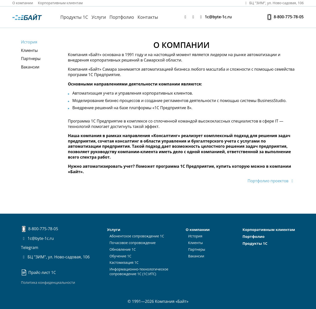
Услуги (99, 17)
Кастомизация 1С (123, 262)
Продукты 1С (74, 17)
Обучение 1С (120, 256)
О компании (22, 2)
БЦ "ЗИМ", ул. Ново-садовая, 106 (55, 257)
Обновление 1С (122, 249)
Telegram (29, 247)
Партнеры (30, 58)
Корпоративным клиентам (60, 2)
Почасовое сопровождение (132, 242)
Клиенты (29, 50)
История (29, 42)
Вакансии (30, 67)
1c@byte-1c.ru (215, 17)
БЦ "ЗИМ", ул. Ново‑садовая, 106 (273, 2)
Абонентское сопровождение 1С (136, 236)
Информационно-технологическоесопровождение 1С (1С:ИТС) (138, 271)
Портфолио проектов (271, 181)
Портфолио (121, 17)
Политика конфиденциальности (48, 282)
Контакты (148, 17)
